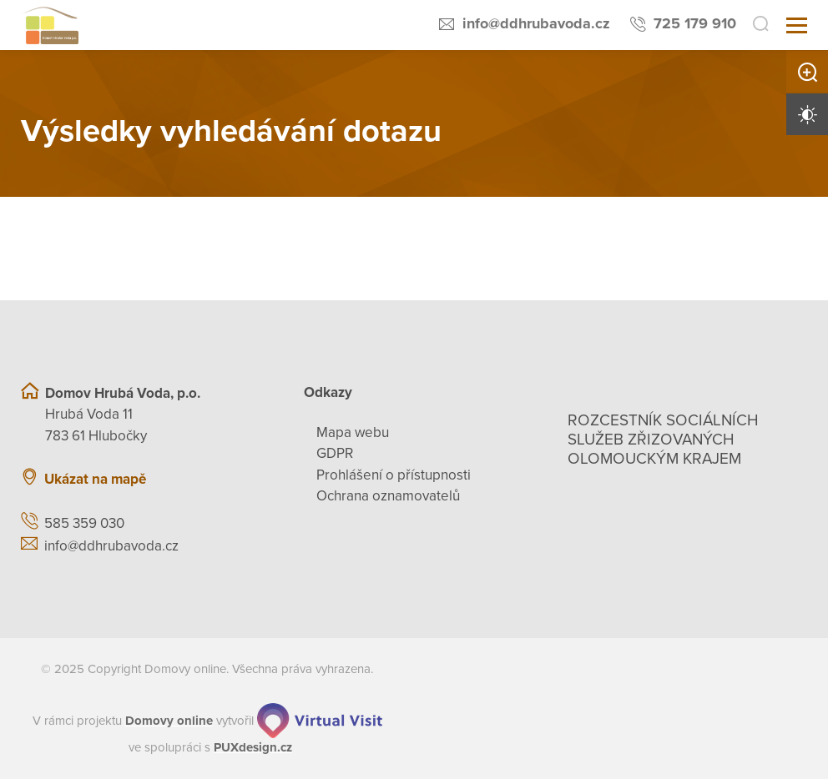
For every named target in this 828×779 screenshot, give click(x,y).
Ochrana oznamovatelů (388, 496)
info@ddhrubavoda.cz (536, 23)
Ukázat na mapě (95, 479)
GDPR (334, 453)
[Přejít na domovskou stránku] (49, 25)
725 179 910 (695, 23)
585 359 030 (84, 523)
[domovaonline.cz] (169, 721)
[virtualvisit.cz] (319, 720)
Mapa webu (352, 432)
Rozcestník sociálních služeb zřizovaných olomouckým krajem (663, 439)
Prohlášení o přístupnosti (393, 475)
